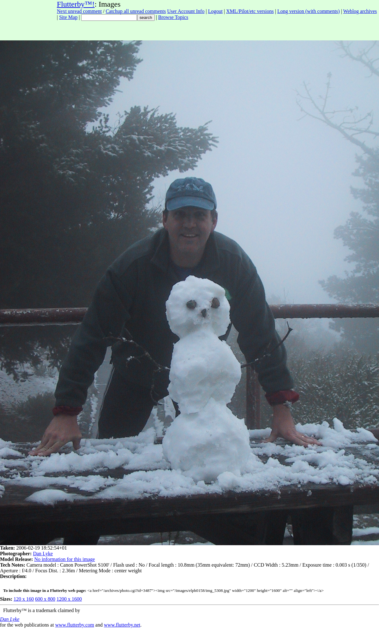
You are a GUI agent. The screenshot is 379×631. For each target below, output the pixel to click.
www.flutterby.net (122, 625)
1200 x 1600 (69, 599)
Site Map (68, 17)
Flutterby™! (76, 4)
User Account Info (185, 11)
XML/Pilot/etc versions (250, 11)
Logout (215, 11)
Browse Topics (173, 17)
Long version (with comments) (308, 11)
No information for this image (64, 559)
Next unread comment (79, 11)
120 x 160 (24, 599)
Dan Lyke (43, 553)
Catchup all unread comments (136, 11)
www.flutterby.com (74, 625)
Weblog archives (360, 11)
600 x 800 (45, 599)
